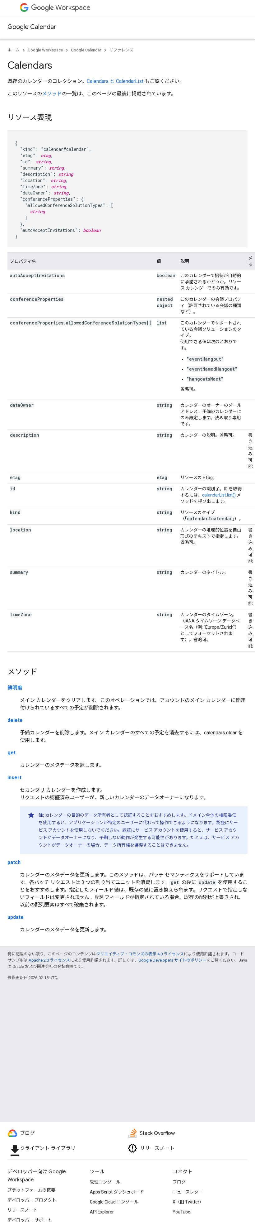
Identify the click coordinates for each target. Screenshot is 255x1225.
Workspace (60, 7)
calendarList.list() (219, 494)
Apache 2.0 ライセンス (49, 960)
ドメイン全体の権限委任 (212, 815)
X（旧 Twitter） (188, 1201)
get (11, 753)
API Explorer (102, 1211)
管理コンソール (105, 1181)
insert (14, 778)
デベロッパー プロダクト (31, 1200)
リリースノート (22, 1210)
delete (15, 720)
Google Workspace (45, 50)
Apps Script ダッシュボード (117, 1191)
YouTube (181, 1211)
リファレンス (121, 50)
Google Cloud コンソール (114, 1201)
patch (14, 862)
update (15, 917)
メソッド (52, 94)
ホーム (13, 50)
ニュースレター (188, 1191)
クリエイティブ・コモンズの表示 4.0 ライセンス (140, 954)
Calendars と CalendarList (115, 81)
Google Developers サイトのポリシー (172, 960)
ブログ (179, 1181)
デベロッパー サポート (29, 1220)
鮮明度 (14, 688)
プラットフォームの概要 (31, 1190)
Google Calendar (31, 27)
